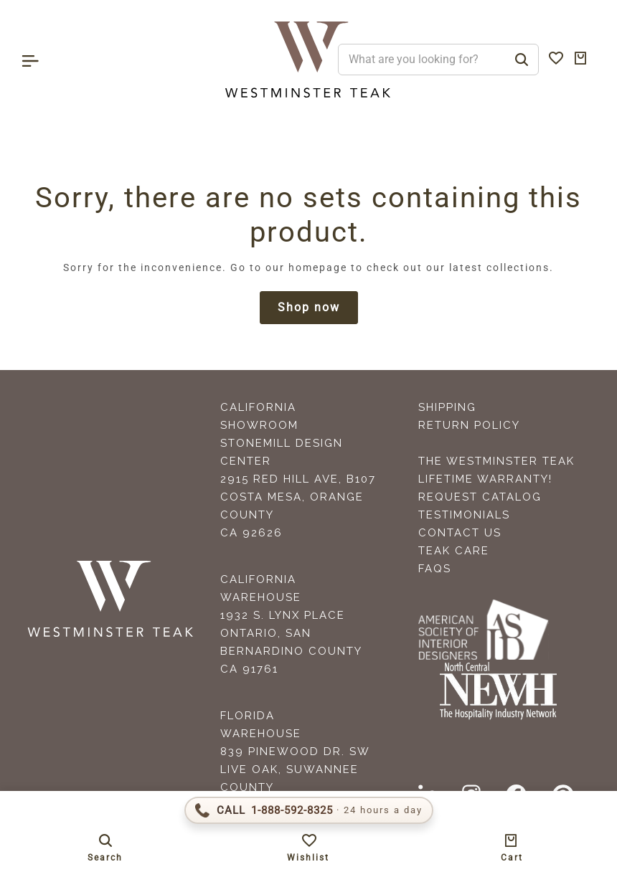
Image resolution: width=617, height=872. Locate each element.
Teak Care (453, 550)
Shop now (309, 307)
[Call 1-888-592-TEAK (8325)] (308, 810)
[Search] (521, 59)
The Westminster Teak (496, 461)
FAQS (434, 568)
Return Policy (469, 425)
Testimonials (464, 514)
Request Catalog (480, 496)
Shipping (447, 407)
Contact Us (459, 532)
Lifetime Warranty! (485, 479)
